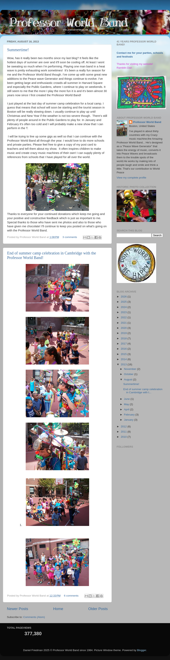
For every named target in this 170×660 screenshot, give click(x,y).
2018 (124, 338)
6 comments (71, 595)
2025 (124, 301)
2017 (124, 343)
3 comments (69, 237)
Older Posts (98, 609)
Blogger (141, 650)
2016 (124, 348)
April (127, 409)
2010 (124, 436)
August (128, 379)
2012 (124, 426)
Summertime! (18, 50)
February (129, 414)
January (129, 419)
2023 (124, 312)
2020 (124, 327)
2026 (124, 296)
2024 (124, 307)
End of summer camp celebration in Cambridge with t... (142, 391)
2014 (124, 359)
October (129, 374)
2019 (124, 333)
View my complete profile (131, 177)
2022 (124, 317)
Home (58, 609)
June (127, 398)
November (130, 368)
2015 (124, 354)
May (127, 404)
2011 (124, 431)
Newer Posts (17, 609)
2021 (124, 322)
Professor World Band (147, 122)
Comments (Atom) (34, 617)
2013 (124, 364)
